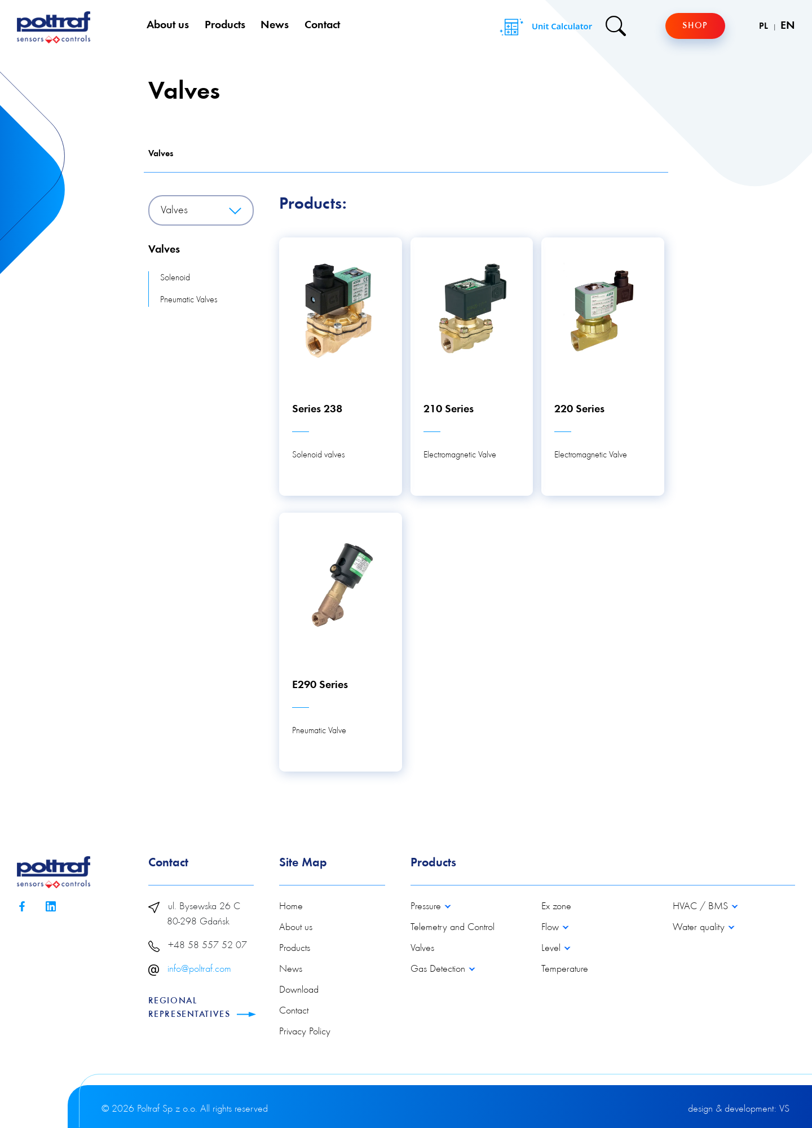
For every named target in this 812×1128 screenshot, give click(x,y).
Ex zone (556, 907)
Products (225, 25)
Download (299, 990)
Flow (551, 928)
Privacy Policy (304, 1032)
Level (552, 949)
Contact (322, 25)
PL (764, 26)
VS (784, 1109)
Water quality (700, 928)
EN (787, 26)
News (275, 25)
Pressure (427, 907)
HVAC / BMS (702, 907)
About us (168, 25)
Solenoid (175, 278)
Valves (160, 153)
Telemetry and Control (453, 928)
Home (291, 907)
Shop (695, 25)
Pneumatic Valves (188, 300)
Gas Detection (439, 969)
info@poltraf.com (199, 969)
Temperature (564, 969)
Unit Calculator (544, 26)
